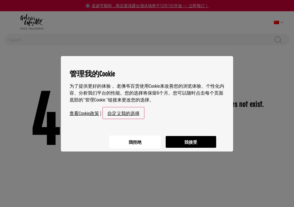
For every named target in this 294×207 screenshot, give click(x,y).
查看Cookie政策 (84, 110)
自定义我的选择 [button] (123, 110)
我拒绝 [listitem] (133, 138)
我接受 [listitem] (190, 138)
